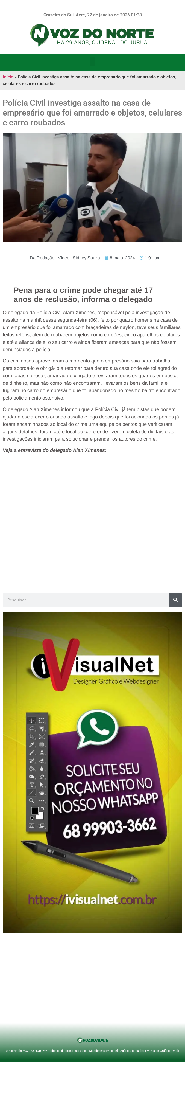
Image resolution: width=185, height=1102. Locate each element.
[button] (92, 61)
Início (8, 77)
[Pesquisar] (175, 600)
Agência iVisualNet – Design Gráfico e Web (149, 1051)
